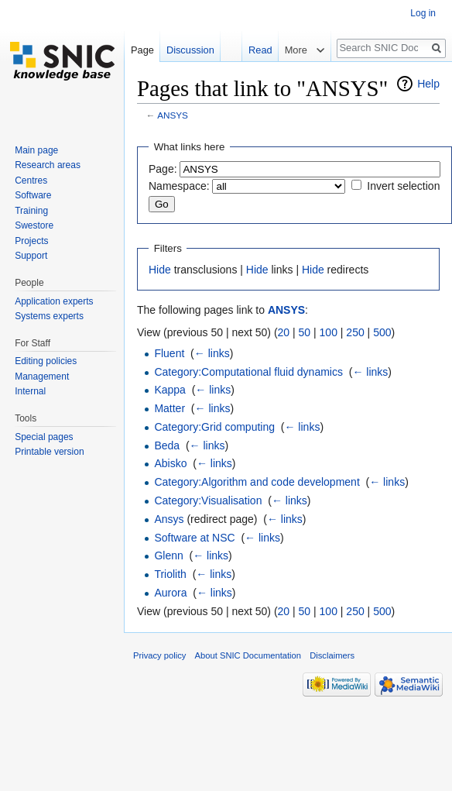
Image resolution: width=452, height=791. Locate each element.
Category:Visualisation (208, 500)
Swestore (34, 225)
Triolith (170, 574)
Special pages (44, 437)
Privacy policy (159, 655)
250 (355, 332)
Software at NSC (194, 537)
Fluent (169, 353)
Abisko (170, 463)
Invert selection (403, 186)
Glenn (168, 555)
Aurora (170, 592)
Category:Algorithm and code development (256, 482)
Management (42, 376)
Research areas (47, 165)
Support (31, 255)
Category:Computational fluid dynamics (248, 372)
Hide (160, 269)
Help (428, 83)
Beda (167, 445)
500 (382, 332)
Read (260, 50)
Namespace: (179, 186)
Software (33, 195)
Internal (30, 391)
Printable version (49, 451)
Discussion (190, 50)
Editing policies (46, 361)
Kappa (169, 389)
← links (212, 353)
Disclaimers (332, 655)
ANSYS (172, 115)
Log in (423, 13)
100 (328, 332)
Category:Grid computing (214, 427)
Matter (169, 408)
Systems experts (49, 316)
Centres (31, 180)
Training (31, 210)
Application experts (54, 301)
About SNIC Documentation (248, 655)
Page (142, 50)
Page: (163, 169)
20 (284, 332)
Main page (36, 150)
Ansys (168, 519)
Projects (31, 241)
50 (305, 332)
